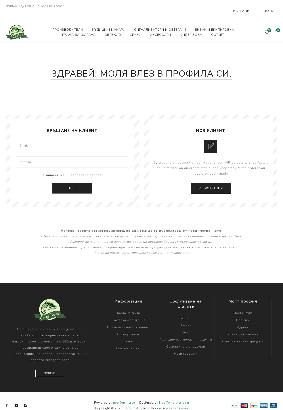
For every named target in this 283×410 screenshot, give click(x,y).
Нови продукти (185, 345)
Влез (72, 179)
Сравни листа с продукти (185, 338)
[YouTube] (16, 396)
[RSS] (25, 396)
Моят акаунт (242, 304)
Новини (186, 317)
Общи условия (128, 325)
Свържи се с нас (128, 340)
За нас (129, 333)
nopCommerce (124, 394)
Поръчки (243, 311)
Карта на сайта (128, 304)
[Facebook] (7, 396)
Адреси (243, 318)
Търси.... (185, 310)
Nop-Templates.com (174, 394)
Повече (50, 364)
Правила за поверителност (128, 318)
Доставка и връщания (128, 311)
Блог (185, 324)
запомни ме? (55, 166)
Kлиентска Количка (243, 325)
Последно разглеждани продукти (185, 331)
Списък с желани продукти (243, 333)
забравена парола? (87, 166)
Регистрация (250, 6)
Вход (273, 6)
